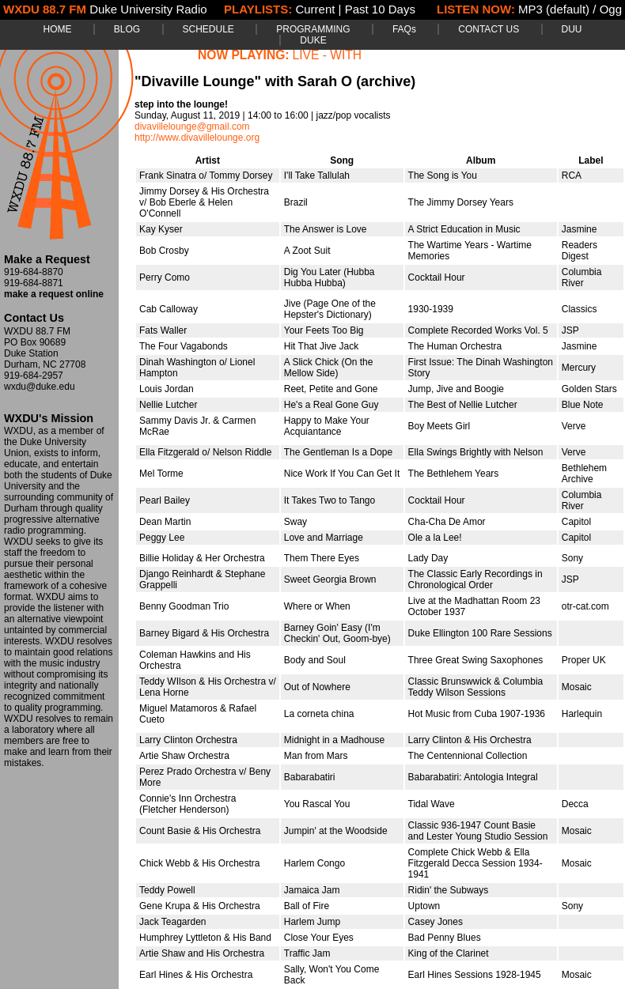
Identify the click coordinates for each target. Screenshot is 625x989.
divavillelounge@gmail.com (192, 126)
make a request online (54, 294)
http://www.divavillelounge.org (196, 137)
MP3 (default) (553, 9)
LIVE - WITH (327, 55)
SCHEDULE (208, 29)
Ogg (611, 9)
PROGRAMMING (313, 29)
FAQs (404, 29)
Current (315, 9)
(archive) (385, 81)
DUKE (313, 40)
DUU (572, 29)
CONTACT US (488, 29)
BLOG (127, 29)
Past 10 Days (380, 9)
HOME (57, 29)
